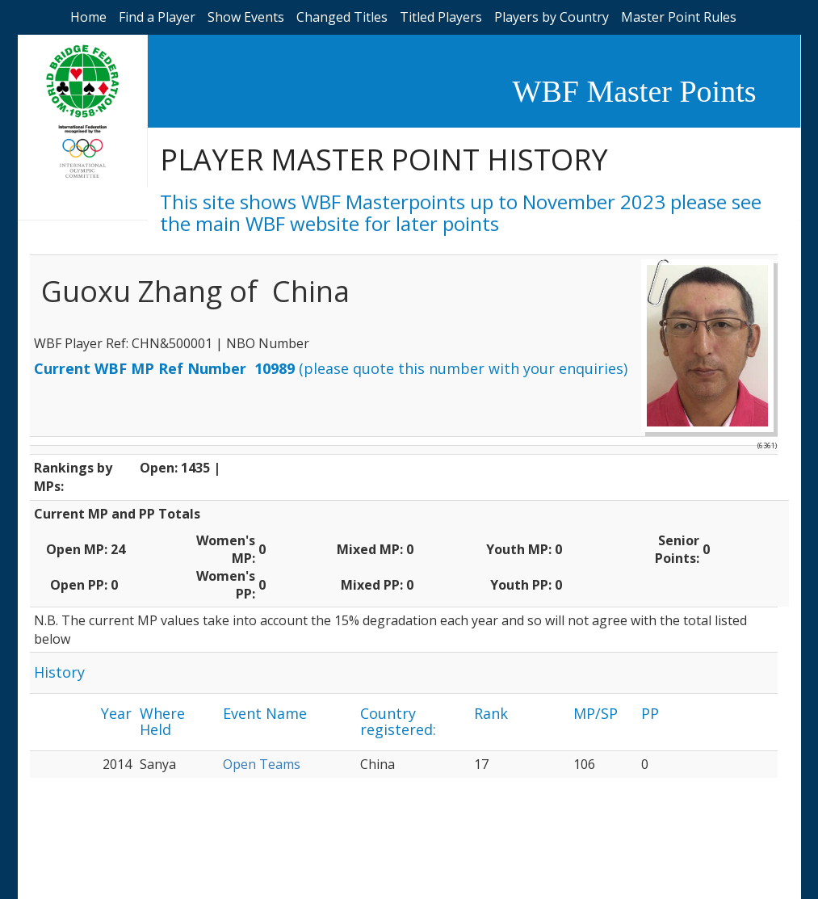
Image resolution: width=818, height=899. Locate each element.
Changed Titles (342, 17)
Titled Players (441, 17)
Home (88, 17)
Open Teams (261, 764)
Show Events (246, 17)
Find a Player (157, 17)
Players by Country (551, 17)
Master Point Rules (678, 17)
